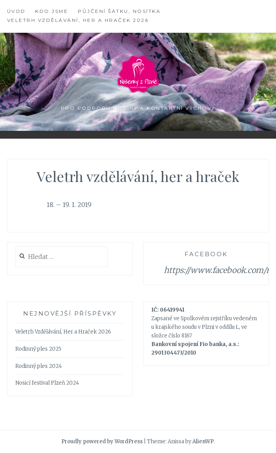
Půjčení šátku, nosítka (119, 11)
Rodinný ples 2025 (38, 349)
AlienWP (203, 441)
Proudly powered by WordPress (102, 441)
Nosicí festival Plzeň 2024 (47, 383)
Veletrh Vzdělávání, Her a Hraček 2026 (78, 20)
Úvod (16, 11)
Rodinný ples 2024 (38, 366)
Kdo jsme (51, 11)
